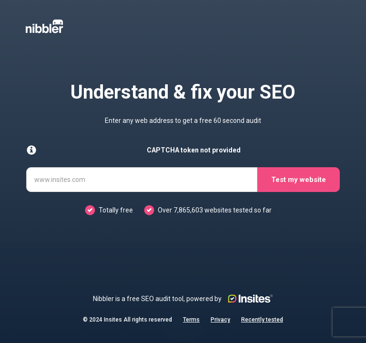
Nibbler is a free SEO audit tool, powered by (183, 298)
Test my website (298, 179)
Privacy (220, 319)
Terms (191, 319)
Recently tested (262, 319)
